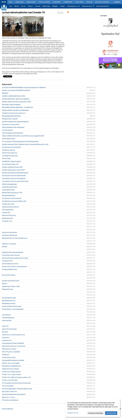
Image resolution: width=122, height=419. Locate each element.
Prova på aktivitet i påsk (9, 298)
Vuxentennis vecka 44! (8, 150)
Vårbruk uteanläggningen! (9, 184)
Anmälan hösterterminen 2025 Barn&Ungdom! (15, 121)
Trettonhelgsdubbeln (8, 317)
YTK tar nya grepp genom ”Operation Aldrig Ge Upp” (17, 388)
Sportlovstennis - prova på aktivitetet (12, 309)
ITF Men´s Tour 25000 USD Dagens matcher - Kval (16, 377)
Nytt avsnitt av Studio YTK (9, 391)
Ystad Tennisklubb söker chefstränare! (13, 127)
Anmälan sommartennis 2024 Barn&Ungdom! (15, 173)
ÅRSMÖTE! (5, 93)
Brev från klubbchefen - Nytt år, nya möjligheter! (15, 99)
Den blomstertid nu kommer (10, 263)
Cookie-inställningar (7, 409)
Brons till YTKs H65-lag (8, 275)
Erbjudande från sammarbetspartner (12, 252)
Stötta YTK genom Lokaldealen (11, 352)
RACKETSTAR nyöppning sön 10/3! (12, 192)
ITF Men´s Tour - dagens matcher (11, 374)
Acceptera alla (111, 413)
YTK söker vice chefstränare (10, 400)
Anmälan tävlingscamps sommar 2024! (13, 170)
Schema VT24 (6, 212)
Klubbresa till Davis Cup (9, 215)
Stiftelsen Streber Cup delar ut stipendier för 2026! (16, 101)
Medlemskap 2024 (7, 218)
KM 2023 (4, 246)
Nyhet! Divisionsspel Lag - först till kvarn (13, 346)
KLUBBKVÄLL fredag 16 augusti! (11, 161)
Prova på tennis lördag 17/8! (10, 164)
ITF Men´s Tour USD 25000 (9, 380)
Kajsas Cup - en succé (8, 397)
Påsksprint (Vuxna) (7, 289)
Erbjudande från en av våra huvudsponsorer (14, 238)
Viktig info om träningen (9, 244)
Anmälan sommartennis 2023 (10, 280)
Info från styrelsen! (7, 130)
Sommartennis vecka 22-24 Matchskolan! (14, 175)
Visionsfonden (6, 315)
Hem (4, 2)
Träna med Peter (6, 320)
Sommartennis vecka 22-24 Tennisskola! (13, 178)
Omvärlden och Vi (7, 221)
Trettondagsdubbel (7, 209)
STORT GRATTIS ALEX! (8, 138)
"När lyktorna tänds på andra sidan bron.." (14, 113)
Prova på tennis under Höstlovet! (11, 147)
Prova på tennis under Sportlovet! (11, 198)
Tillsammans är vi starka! (9, 349)
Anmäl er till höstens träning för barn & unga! (15, 258)
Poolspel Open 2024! (8, 204)
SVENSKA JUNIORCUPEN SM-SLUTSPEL (13, 96)
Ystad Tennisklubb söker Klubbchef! (12, 133)
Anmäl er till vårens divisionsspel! (11, 306)
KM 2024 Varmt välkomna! (9, 153)
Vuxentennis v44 (6, 340)
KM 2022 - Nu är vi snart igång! (11, 363)
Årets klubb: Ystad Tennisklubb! (11, 104)
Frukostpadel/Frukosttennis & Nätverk (13, 360)
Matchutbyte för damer (8, 303)
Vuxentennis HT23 (7, 261)
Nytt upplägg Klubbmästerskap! (11, 116)
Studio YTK (5, 326)
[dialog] (92, 408)
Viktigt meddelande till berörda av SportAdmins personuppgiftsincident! (23, 136)
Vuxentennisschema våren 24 (10, 207)
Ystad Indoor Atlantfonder (9, 235)
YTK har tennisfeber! (8, 386)
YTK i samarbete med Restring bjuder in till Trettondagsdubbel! (20, 141)
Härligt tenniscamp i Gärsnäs (10, 369)
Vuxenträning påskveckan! (9, 187)
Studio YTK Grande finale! (9, 329)
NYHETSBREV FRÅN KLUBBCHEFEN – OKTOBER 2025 (17, 107)
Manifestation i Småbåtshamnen (11, 366)
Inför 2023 (5, 332)
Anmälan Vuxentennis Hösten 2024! (12, 167)
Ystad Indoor (6, 337)
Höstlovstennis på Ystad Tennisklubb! (13, 343)
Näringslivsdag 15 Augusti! (10, 119)
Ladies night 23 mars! (8, 190)
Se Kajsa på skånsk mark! (9, 269)
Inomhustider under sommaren (11, 255)
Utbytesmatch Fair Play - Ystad (11, 286)
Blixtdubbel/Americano (8, 300)
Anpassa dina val (72, 413)
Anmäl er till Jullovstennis (9, 232)
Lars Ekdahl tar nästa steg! (9, 155)
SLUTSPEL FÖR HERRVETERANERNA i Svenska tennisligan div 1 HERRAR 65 (24, 87)
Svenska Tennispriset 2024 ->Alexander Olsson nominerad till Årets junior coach (25, 144)
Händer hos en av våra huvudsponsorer (13, 334)
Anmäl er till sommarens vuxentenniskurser (14, 266)
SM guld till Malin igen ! (8, 195)
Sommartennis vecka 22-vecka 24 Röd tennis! (15, 181)
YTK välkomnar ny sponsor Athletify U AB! (14, 201)
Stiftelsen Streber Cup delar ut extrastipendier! (15, 110)
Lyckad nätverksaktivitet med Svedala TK (23, 12)
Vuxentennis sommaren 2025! (10, 124)
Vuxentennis (5, 354)
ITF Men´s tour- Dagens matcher (11, 371)
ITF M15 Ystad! (6, 158)
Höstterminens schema (9, 357)
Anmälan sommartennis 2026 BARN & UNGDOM (16, 90)
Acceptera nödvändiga (95, 413)
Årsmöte (4, 283)
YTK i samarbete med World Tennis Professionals (16, 383)
